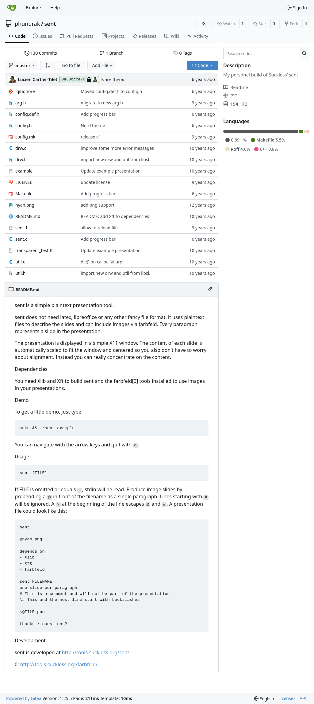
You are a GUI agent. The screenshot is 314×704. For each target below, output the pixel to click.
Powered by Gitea (23, 698)
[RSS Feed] (204, 23)
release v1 (91, 137)
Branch (112, 53)
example (24, 171)
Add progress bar (98, 114)
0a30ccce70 (79, 79)
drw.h (21, 159)
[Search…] (304, 53)
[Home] (11, 7)
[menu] (264, 699)
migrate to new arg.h (102, 103)
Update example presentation (111, 171)
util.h (20, 273)
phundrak (27, 24)
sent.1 (21, 228)
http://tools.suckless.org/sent (95, 652)
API (303, 698)
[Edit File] (210, 289)
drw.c (20, 148)
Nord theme (113, 80)
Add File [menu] (102, 65)
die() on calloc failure (101, 262)
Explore (33, 7)
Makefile (24, 193)
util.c (20, 262)
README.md (27, 216)
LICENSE (23, 182)
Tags (182, 53)
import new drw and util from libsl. (115, 159)
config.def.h (27, 114)
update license (95, 182)
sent (50, 24)
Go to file (71, 65)
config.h (23, 125)
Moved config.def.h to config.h (111, 91)
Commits (41, 53)
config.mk (25, 137)
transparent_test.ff (34, 250)
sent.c (21, 239)
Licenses (287, 698)
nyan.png (24, 205)
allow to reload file (99, 228)
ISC (230, 95)
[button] (47, 65)
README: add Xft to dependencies (115, 216)
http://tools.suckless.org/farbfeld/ (59, 664)
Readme (235, 87)
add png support (97, 205)
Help (55, 7)
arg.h (20, 103)
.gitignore (25, 91)
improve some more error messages (117, 148)
